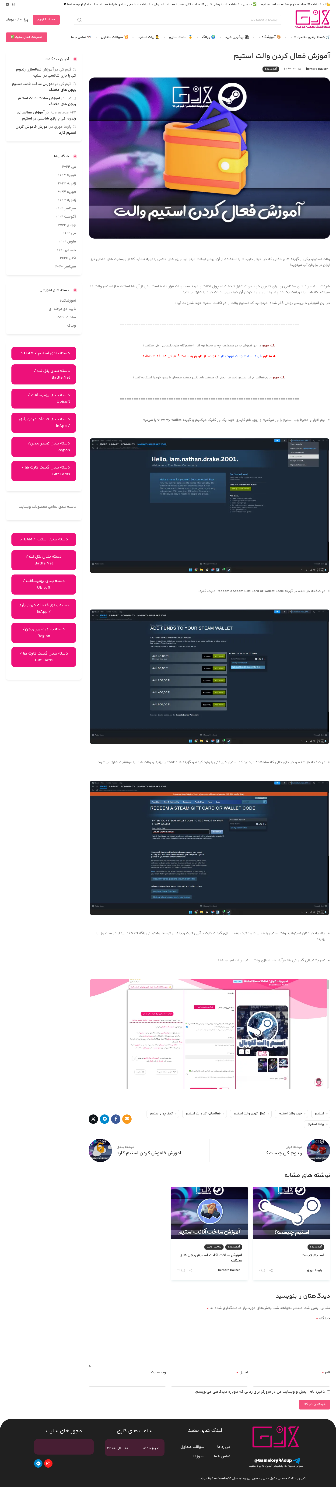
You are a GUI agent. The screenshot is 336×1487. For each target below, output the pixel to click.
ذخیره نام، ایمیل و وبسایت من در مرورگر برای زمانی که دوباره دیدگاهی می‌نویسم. (260, 1392)
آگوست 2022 (66, 217)
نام (326, 1372)
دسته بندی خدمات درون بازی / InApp (44, 422)
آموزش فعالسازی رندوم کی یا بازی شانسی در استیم (46, 73)
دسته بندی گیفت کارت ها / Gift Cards (45, 471)
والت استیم (316, 1124)
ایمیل (242, 1372)
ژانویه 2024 (67, 184)
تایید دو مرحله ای (62, 309)
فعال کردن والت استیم (250, 1113)
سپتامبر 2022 (66, 208)
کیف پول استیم (161, 1113)
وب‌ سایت (158, 1372)
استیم (319, 1113)
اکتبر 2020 (68, 258)
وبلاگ (71, 326)
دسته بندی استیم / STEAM (44, 539)
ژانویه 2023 (67, 200)
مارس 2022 (67, 242)
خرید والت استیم (290, 1113)
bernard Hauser (317, 69)
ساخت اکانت (214, 1247)
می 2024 (69, 167)
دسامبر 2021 (66, 250)
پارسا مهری (314, 1270)
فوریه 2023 (66, 192)
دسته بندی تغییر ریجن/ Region (49, 447)
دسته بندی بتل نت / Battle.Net (52, 374)
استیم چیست (312, 1255)
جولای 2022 (67, 225)
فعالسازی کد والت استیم (203, 1113)
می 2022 (69, 233)
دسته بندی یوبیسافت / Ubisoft (49, 398)
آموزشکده (271, 69)
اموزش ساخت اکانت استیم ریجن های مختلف (210, 1258)
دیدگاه (323, 1318)
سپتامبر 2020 (65, 267)
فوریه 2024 (67, 175)
